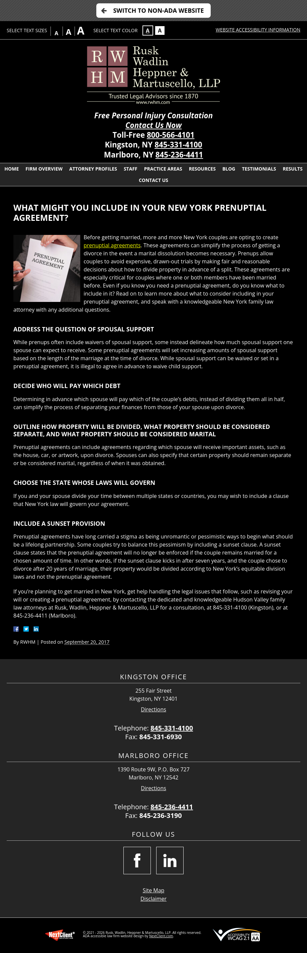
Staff (130, 169)
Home (11, 169)
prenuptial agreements (112, 245)
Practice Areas (163, 169)
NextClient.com (161, 936)
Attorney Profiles (93, 169)
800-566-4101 (170, 135)
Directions (153, 709)
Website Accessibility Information (258, 29)
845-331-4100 (178, 144)
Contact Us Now (153, 125)
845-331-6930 (160, 736)
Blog (228, 169)
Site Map (154, 890)
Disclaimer (153, 898)
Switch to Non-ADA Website (158, 10)
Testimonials (259, 169)
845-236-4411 (179, 154)
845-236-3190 (160, 815)
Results (293, 169)
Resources (202, 169)
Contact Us (153, 180)
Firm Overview (44, 169)
